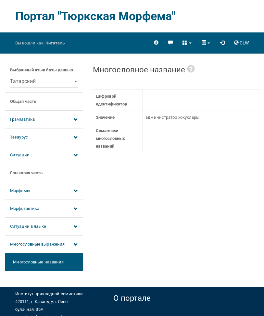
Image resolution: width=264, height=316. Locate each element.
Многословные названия (37, 262)
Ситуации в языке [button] (44, 227)
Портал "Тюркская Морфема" (95, 16)
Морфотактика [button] (44, 209)
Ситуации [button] (44, 155)
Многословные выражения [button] (44, 245)
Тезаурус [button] (44, 137)
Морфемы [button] (44, 191)
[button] (187, 42)
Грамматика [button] (44, 120)
